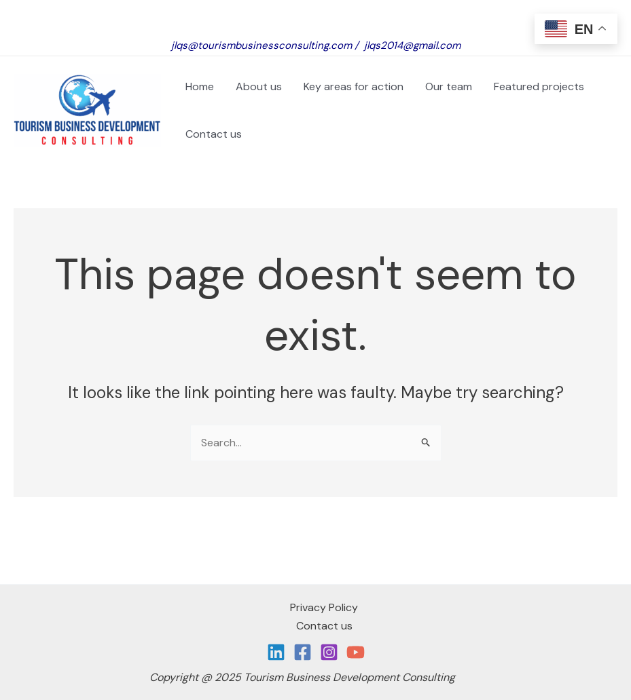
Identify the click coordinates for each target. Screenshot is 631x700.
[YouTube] (355, 652)
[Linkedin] (276, 652)
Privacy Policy (324, 607)
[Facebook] (302, 652)
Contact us (213, 134)
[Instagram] (329, 652)
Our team (448, 86)
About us (259, 86)
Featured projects (542, 86)
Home (199, 86)
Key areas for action (353, 86)
